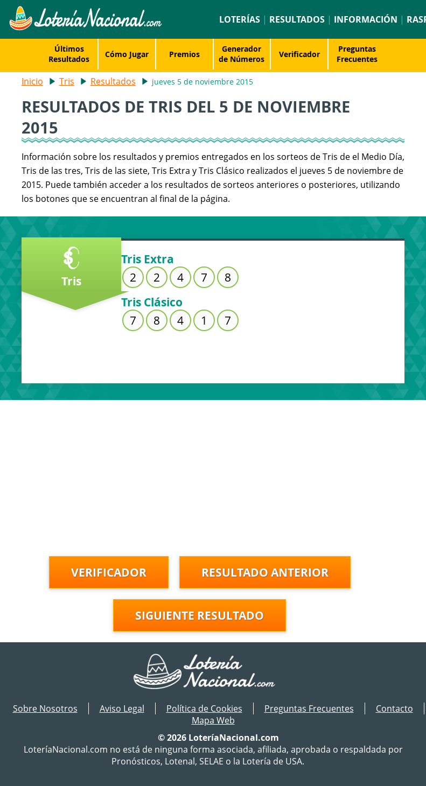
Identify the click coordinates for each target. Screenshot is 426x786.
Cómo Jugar (127, 54)
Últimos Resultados (68, 54)
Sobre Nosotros (45, 708)
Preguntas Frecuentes (357, 54)
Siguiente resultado (199, 615)
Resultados (297, 19)
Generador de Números (241, 54)
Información (365, 19)
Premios (184, 54)
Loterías (239, 19)
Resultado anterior (265, 572)
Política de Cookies (204, 708)
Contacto (394, 708)
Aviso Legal (122, 708)
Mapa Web (213, 720)
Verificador (299, 54)
